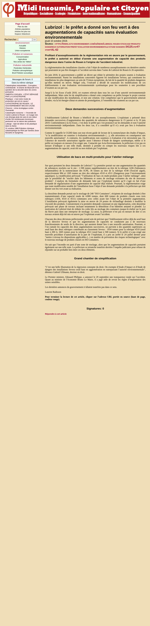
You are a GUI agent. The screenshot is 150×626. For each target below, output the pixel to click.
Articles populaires (22, 29)
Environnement (22, 43)
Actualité (22, 46)
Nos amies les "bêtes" (22, 62)
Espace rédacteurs (22, 34)
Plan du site (22, 27)
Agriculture (22, 59)
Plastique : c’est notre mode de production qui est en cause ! (18, 100)
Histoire (22, 48)
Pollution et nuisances (22, 54)
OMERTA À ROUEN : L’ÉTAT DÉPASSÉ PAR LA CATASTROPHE (21, 95)
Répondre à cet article (56, 314)
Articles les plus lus (22, 31)
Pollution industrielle (22, 65)
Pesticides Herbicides (22, 68)
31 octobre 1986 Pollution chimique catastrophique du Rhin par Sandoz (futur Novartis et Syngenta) (22, 130)
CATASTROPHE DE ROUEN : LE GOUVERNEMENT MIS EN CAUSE (20, 104)
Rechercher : (11, 39)
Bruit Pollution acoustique (22, 73)
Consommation (22, 57)
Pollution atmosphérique (22, 70)
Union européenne (22, 50)
